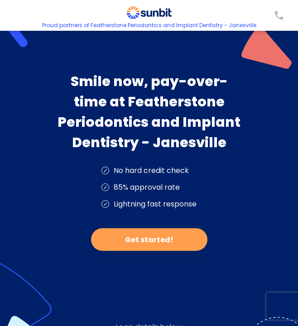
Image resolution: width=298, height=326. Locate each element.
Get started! (149, 240)
